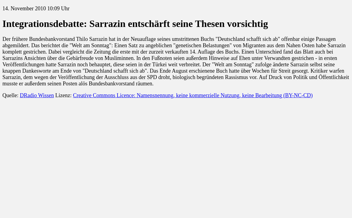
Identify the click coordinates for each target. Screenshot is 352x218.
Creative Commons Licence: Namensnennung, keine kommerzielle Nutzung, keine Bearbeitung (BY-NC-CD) (193, 95)
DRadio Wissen (37, 95)
